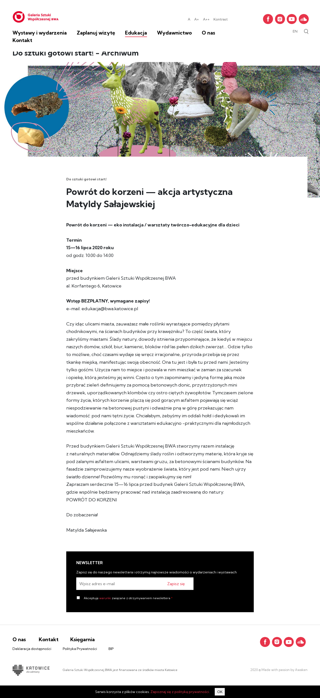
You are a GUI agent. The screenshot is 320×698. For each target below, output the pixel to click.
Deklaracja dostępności (31, 648)
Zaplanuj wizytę (96, 33)
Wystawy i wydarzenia (39, 33)
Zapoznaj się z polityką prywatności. (180, 691)
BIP (111, 648)
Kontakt (22, 40)
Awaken (301, 670)
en (295, 31)
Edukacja (136, 33)
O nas (208, 33)
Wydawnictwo (174, 33)
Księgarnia (82, 639)
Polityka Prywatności (80, 648)
